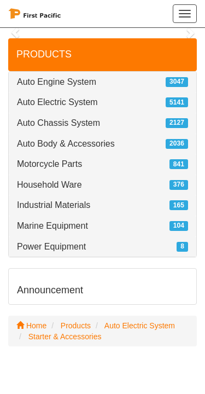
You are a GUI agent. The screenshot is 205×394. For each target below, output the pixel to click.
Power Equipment (51, 246)
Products (76, 325)
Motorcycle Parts (49, 164)
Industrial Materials (53, 205)
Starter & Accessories (65, 336)
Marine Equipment (52, 225)
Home (31, 325)
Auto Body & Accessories (66, 143)
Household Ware (49, 184)
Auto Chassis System (58, 123)
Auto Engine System (56, 81)
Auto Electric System (57, 102)
